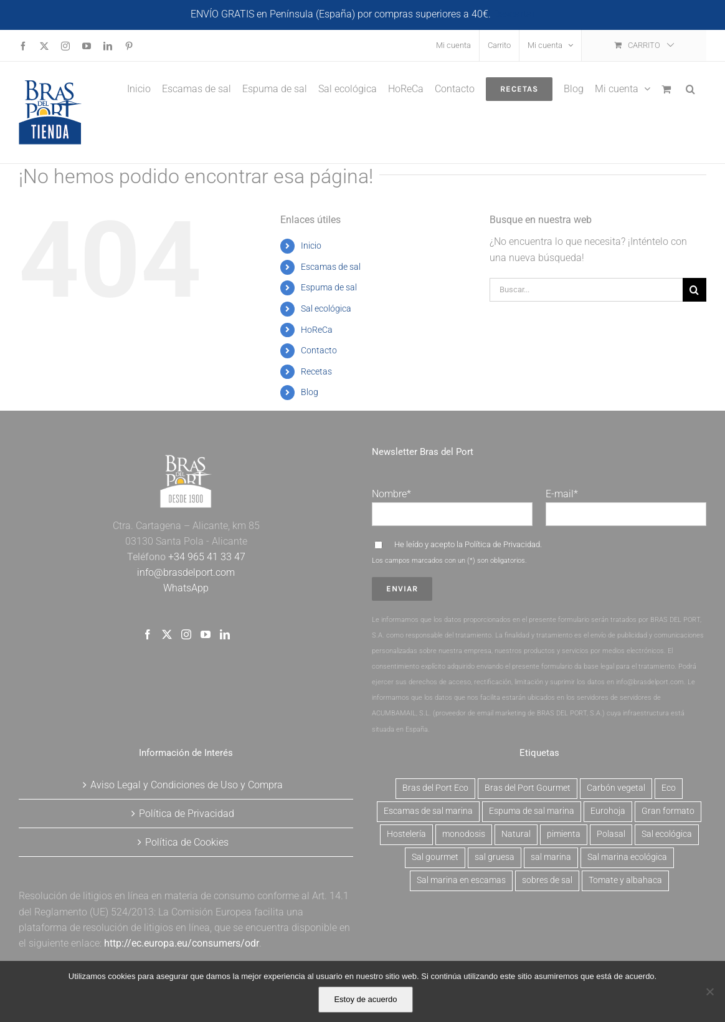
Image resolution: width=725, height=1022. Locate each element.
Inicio (311, 246)
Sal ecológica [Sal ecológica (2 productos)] (667, 834)
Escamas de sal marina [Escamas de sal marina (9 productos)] (428, 811)
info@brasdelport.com (186, 572)
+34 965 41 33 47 (205, 557)
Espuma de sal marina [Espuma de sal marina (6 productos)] (531, 811)
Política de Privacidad (502, 544)
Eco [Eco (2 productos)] (668, 788)
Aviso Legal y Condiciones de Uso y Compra (186, 785)
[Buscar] (694, 290)
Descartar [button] (514, 14)
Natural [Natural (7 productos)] (516, 834)
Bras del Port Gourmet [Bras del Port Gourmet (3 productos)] (528, 788)
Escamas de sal (331, 267)
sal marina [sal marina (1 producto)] (551, 857)
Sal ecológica (326, 308)
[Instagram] (186, 634)
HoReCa (317, 330)
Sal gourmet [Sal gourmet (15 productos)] (435, 857)
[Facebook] (148, 634)
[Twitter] (167, 634)
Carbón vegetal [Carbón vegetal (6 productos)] (616, 788)
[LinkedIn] (225, 634)
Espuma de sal (329, 287)
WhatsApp (186, 588)
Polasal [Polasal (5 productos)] (611, 834)
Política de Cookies (187, 842)
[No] (709, 991)
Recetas (316, 371)
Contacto (319, 350)
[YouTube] (206, 634)
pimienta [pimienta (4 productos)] (563, 834)
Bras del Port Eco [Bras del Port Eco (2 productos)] (435, 788)
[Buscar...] (586, 290)
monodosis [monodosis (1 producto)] (463, 834)
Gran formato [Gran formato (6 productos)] (668, 811)
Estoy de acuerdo (365, 999)
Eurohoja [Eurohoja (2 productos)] (607, 811)
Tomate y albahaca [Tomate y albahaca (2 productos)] (625, 880)
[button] (690, 88)
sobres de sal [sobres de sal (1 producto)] (547, 880)
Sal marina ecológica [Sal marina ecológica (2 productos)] (627, 857)
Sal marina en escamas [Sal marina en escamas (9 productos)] (461, 880)
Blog (309, 392)
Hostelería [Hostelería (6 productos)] (406, 834)
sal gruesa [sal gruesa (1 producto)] (494, 857)
